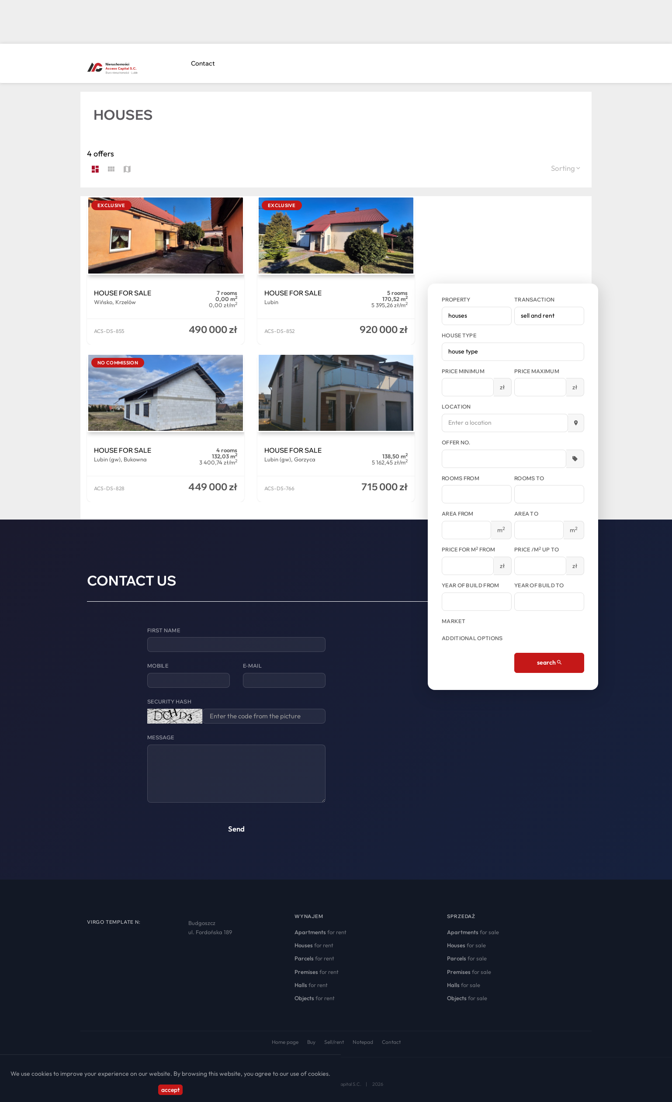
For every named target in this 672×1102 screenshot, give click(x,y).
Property (456, 299)
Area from (458, 513)
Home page (285, 1042)
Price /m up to (536, 549)
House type (459, 335)
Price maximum (536, 371)
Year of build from (470, 585)
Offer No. (456, 442)
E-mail (252, 665)
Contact (203, 63)
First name (163, 630)
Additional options (472, 638)
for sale (473, 932)
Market (453, 621)
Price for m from (468, 549)
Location (456, 406)
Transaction (534, 299)
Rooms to (529, 478)
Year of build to (539, 585)
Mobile (157, 665)
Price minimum (463, 371)
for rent (320, 932)
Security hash (169, 701)
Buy (311, 1042)
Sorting (565, 168)
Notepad (363, 1042)
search (549, 662)
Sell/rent (334, 1042)
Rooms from (460, 478)
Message (160, 737)
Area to (526, 513)
